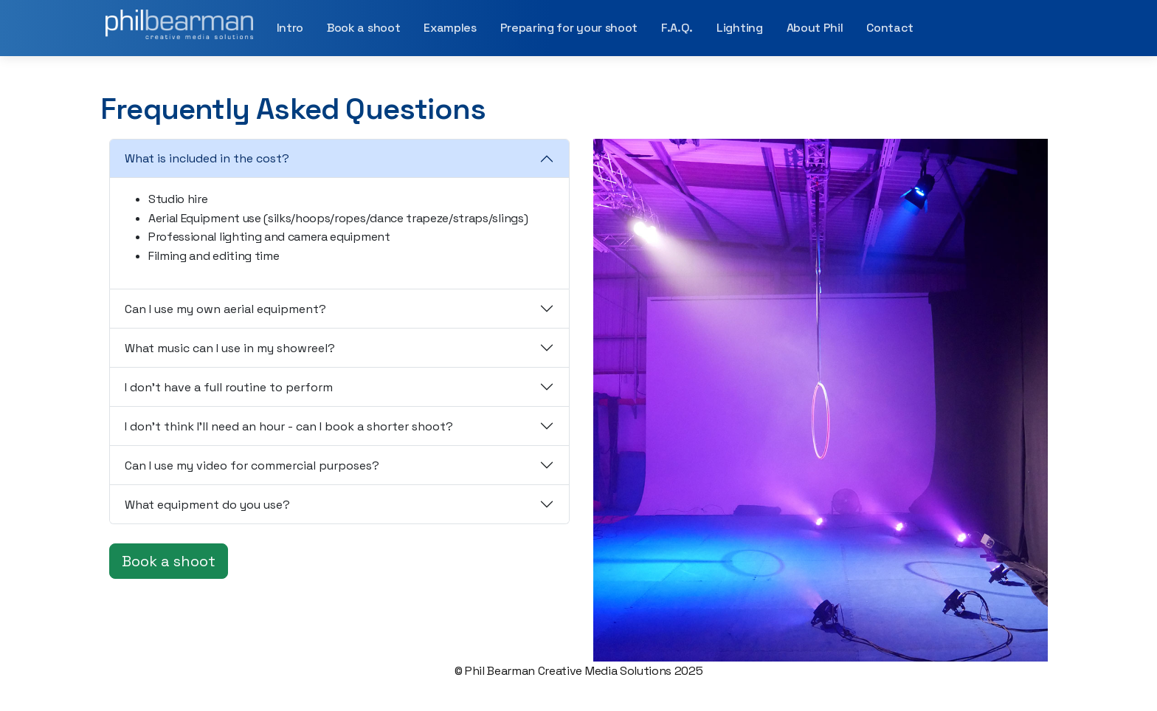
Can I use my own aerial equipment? (225, 309)
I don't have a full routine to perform (229, 387)
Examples (450, 27)
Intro (290, 27)
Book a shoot (363, 27)
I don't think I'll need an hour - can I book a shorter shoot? (289, 426)
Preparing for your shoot (569, 27)
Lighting (739, 27)
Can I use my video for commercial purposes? (252, 465)
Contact (889, 27)
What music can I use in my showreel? (230, 348)
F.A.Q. (677, 27)
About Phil (815, 27)
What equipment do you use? (207, 504)
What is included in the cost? (207, 158)
